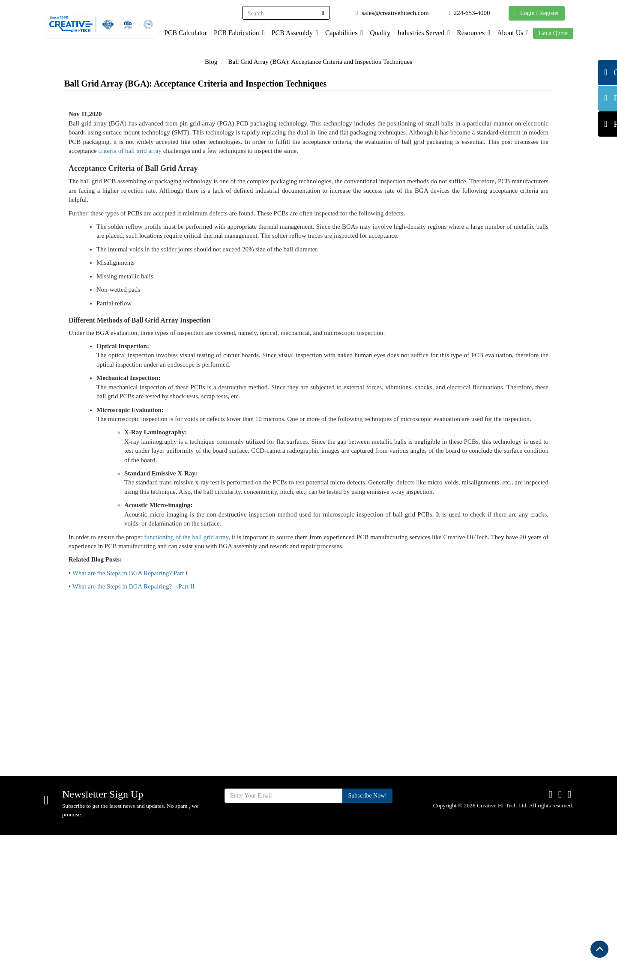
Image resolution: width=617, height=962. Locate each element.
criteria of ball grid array (130, 261)
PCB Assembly (289, 32)
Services (256, 835)
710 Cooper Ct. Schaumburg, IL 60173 (111, 818)
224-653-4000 (76, 835)
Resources (471, 32)
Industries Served (420, 32)
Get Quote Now (524, 734)
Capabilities (339, 32)
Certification (352, 806)
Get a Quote (553, 33)
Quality (376, 32)
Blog (211, 61)
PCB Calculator (177, 32)
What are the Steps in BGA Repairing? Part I (130, 684)
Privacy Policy (355, 873)
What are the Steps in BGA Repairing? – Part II (133, 697)
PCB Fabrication (232, 32)
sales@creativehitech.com (93, 851)
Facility (254, 863)
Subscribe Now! (367, 923)
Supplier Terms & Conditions (359, 825)
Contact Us (350, 845)
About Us (512, 32)
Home (252, 792)
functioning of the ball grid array (186, 648)
